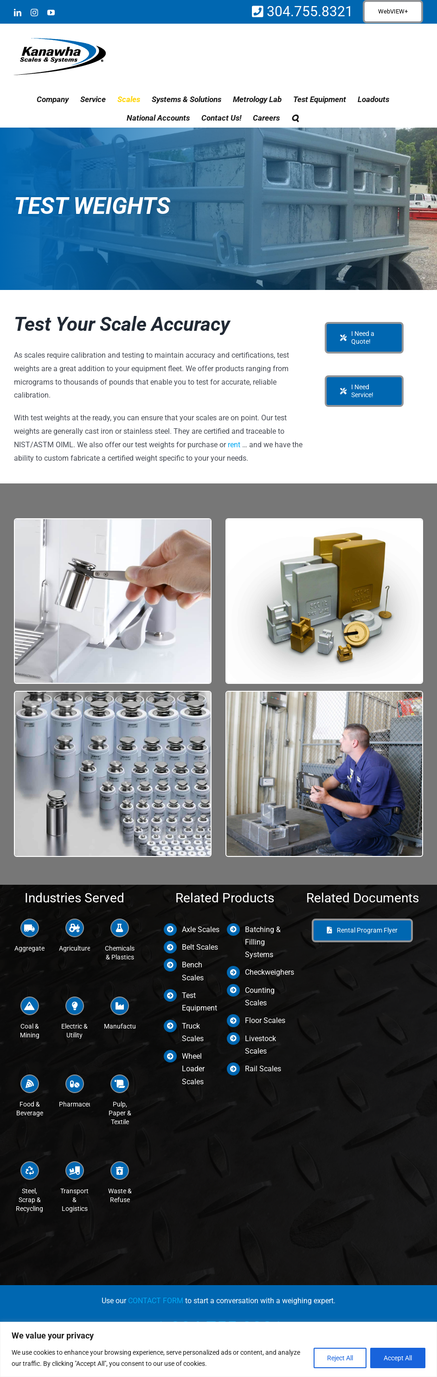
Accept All (398, 1358)
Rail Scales (263, 1068)
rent (234, 444)
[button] (295, 118)
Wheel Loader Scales (193, 1069)
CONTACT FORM (155, 1300)
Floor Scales (265, 1020)
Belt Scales (200, 947)
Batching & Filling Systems (263, 942)
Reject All (340, 1358)
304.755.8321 (308, 11)
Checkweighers (269, 972)
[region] (218, 1349)
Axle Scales (200, 929)
